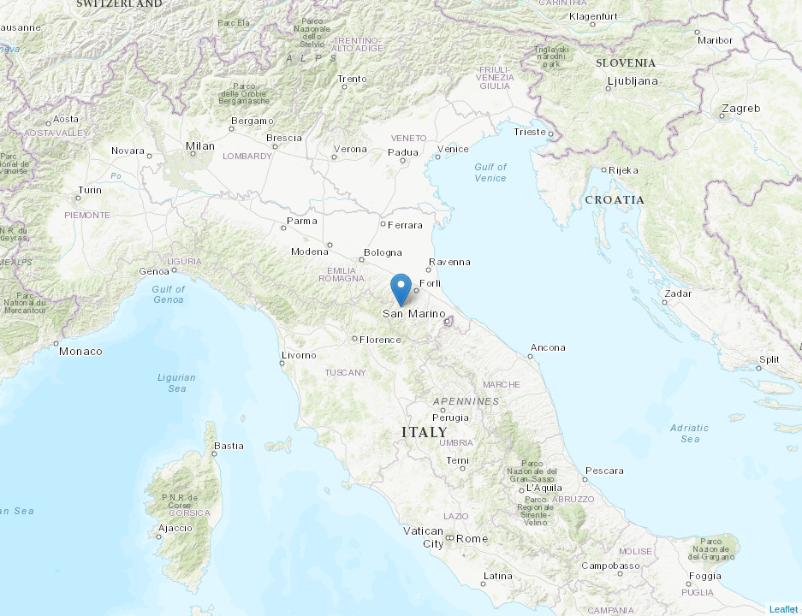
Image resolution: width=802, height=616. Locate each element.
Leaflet (783, 609)
